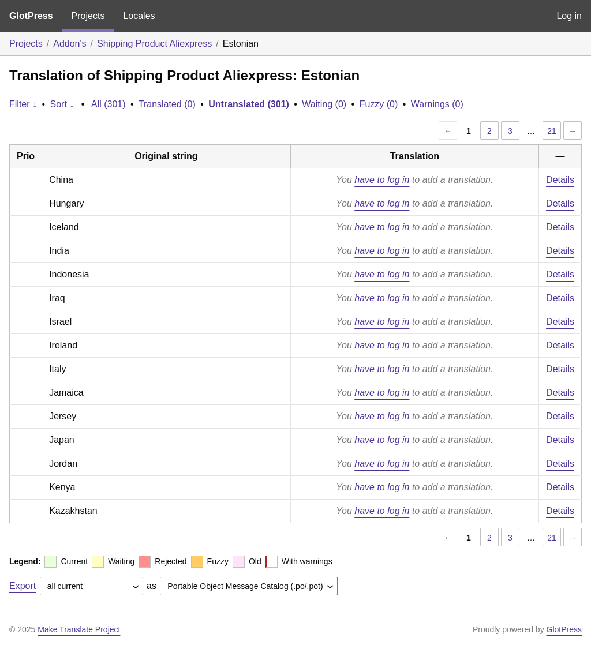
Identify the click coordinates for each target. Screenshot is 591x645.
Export (22, 586)
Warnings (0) (437, 104)
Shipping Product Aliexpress (154, 43)
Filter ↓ (23, 104)
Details (560, 180)
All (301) (108, 104)
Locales (139, 16)
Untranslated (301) (248, 104)
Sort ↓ (62, 104)
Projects (88, 16)
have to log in (381, 180)
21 (551, 131)
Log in (569, 16)
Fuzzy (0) (379, 104)
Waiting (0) (324, 104)
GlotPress (31, 16)
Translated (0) (167, 104)
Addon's (69, 43)
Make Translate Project (79, 629)
